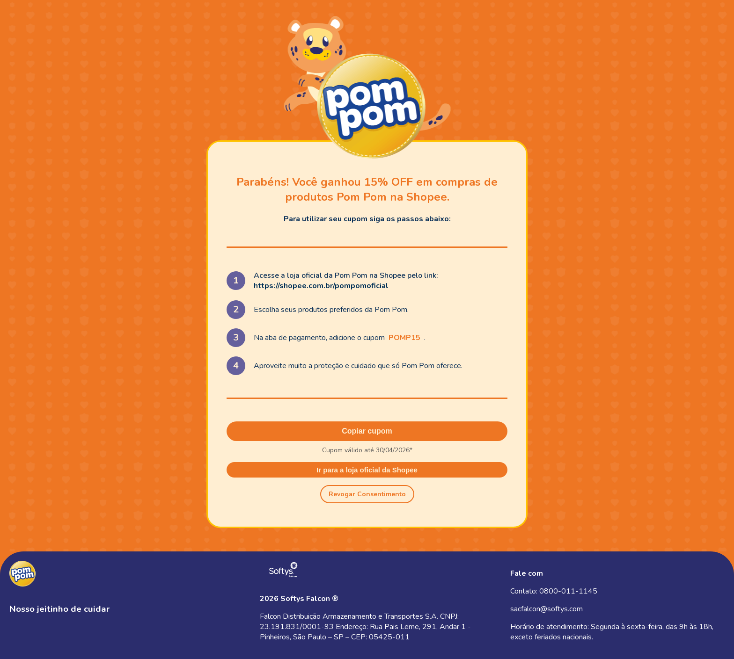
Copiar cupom (367, 431)
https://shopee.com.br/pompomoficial (321, 286)
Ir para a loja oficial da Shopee (367, 470)
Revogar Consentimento (367, 494)
